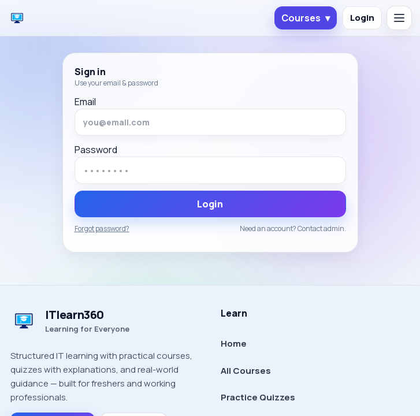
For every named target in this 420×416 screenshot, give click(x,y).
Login (362, 18)
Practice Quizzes (258, 397)
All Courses (246, 371)
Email (85, 101)
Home (234, 343)
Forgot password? (102, 228)
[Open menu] (399, 18)
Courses (305, 18)
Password (96, 149)
